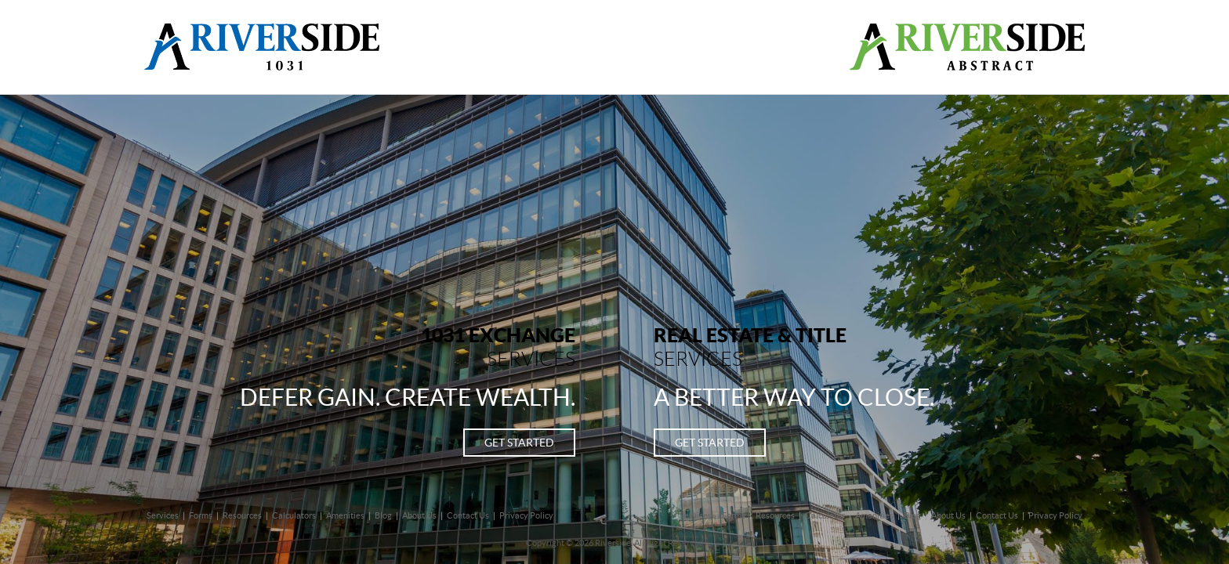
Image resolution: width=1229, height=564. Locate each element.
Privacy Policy (526, 515)
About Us (419, 515)
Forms (200, 515)
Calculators (294, 515)
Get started (519, 442)
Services (163, 515)
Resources (242, 515)
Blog (383, 515)
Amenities (345, 515)
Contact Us (468, 515)
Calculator (825, 515)
